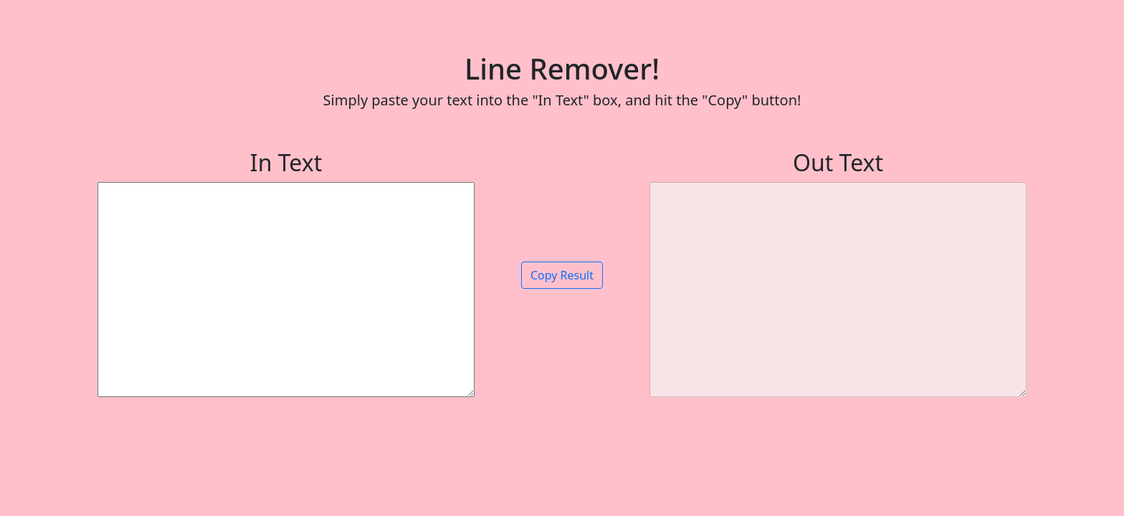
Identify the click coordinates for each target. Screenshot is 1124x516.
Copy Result (562, 275)
